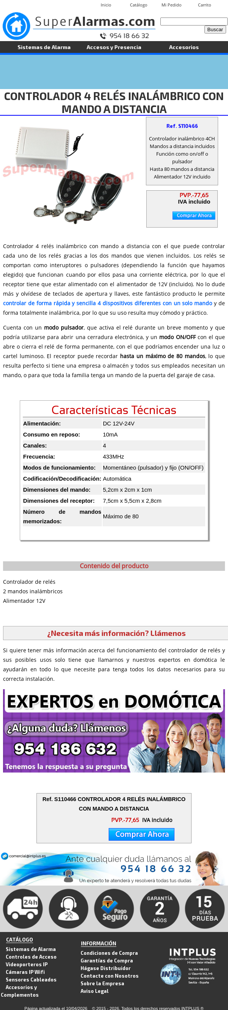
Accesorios (184, 46)
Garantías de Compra (107, 960)
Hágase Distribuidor (106, 968)
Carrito (204, 5)
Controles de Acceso (31, 956)
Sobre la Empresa (102, 983)
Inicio (106, 5)
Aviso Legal (95, 991)
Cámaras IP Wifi (25, 972)
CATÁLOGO (19, 939)
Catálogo (138, 5)
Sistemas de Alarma (44, 46)
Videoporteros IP (27, 964)
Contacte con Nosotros (110, 975)
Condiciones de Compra (109, 953)
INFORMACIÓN (98, 943)
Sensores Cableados (31, 979)
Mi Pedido (172, 5)
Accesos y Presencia (114, 46)
